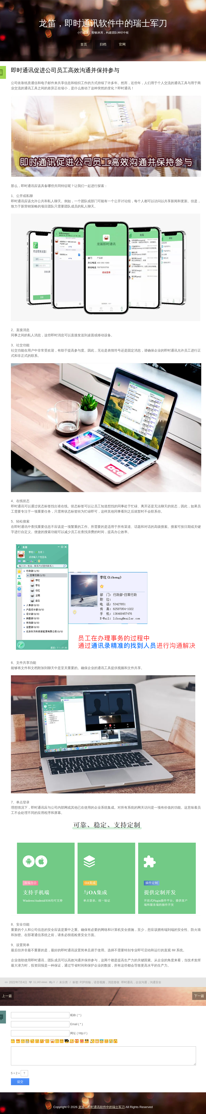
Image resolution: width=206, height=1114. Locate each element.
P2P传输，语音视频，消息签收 (99, 982)
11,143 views (40, 982)
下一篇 (199, 996)
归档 (103, 44)
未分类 (63, 982)
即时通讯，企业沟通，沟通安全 (141, 982)
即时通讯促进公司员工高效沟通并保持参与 (65, 70)
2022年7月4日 (18, 982)
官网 (122, 44)
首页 (83, 44)
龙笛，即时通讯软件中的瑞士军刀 (103, 23)
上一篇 (7, 996)
